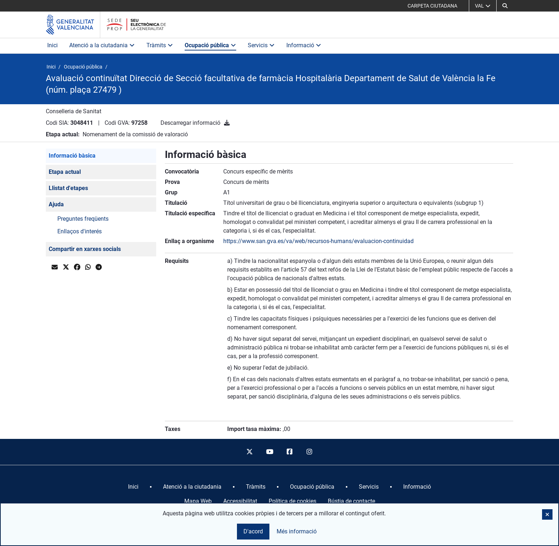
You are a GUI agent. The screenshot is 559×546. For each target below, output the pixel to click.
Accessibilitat (240, 501)
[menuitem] (133, 487)
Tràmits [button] (159, 45)
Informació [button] (303, 45)
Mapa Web (198, 501)
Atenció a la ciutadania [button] (102, 45)
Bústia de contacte (351, 501)
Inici (52, 45)
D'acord (253, 531)
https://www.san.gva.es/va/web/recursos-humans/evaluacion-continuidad (318, 241)
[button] (547, 514)
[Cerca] (505, 5)
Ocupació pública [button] (210, 45)
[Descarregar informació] (227, 122)
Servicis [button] (261, 45)
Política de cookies (292, 501)
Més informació (297, 531)
